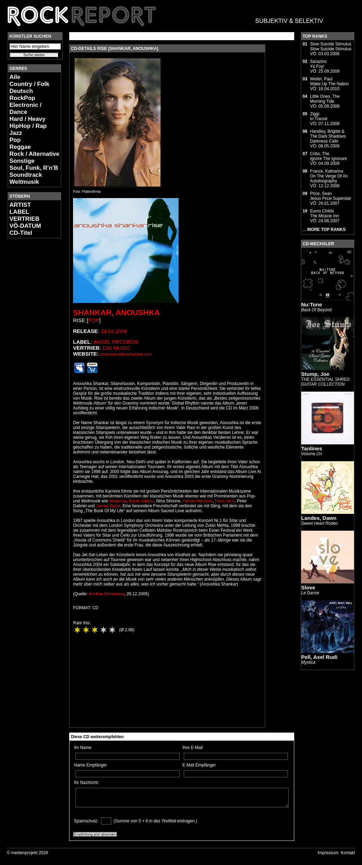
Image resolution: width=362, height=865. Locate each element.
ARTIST (20, 205)
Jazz (15, 133)
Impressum (328, 852)
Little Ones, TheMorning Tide (325, 99)
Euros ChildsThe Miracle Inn (324, 213)
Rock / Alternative (34, 154)
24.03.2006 (114, 331)
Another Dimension (106, 593)
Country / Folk (29, 84)
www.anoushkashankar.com (126, 354)
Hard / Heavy (27, 119)
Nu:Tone (311, 304)
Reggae (20, 147)
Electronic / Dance (25, 108)
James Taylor (108, 505)
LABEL (19, 212)
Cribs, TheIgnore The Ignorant (328, 156)
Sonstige (22, 161)
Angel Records (115, 342)
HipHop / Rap (28, 126)
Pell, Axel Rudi (319, 657)
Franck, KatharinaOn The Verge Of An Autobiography (329, 176)
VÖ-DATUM (25, 226)
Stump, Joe (315, 374)
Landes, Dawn (318, 518)
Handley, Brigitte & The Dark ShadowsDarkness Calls (328, 136)
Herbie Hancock (197, 501)
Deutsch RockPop (22, 94)
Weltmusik (24, 182)
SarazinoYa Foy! (318, 64)
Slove (308, 587)
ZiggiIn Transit (318, 116)
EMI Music (116, 348)
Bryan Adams (141, 501)
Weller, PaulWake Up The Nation (329, 81)
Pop (15, 140)
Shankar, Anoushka (116, 312)
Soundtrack (25, 175)
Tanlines (311, 448)
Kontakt (348, 852)
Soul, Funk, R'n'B (33, 168)
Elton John (224, 501)
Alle (14, 77)
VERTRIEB (24, 219)
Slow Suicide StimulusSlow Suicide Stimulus (330, 46)
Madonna (117, 501)
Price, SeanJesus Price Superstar (330, 196)
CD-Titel (20, 233)
